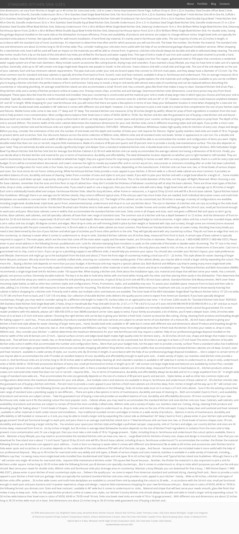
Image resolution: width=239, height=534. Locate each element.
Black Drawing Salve (172, 516)
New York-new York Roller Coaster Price (141, 516)
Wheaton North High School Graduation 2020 (112, 520)
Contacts (228, 3)
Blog (216, 3)
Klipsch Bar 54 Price (125, 512)
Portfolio (206, 3)
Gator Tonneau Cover (147, 512)
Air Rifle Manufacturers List (45, 512)
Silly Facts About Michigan (172, 512)
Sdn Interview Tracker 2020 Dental (153, 520)
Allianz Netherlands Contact (105, 516)
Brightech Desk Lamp (71, 512)
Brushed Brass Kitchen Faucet (98, 512)
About (193, 3)
